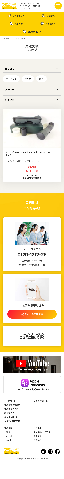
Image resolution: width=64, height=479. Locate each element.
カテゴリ (9, 68)
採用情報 (38, 435)
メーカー (9, 89)
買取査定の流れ (11, 408)
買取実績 (16, 23)
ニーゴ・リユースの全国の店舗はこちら (32, 335)
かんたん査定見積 (12, 421)
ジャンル (9, 99)
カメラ (28, 78)
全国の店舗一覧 (41, 400)
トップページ (10, 400)
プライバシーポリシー (43, 431)
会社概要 (38, 427)
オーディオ (11, 78)
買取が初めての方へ (13, 404)
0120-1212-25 (31, 254)
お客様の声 (48, 23)
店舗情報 (48, 15)
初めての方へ (16, 15)
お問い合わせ (40, 440)
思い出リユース (32, 31)
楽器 (41, 78)
